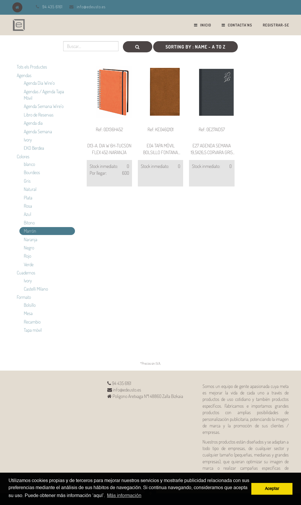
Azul (27, 214)
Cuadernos (26, 273)
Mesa (28, 313)
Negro (29, 248)
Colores (23, 156)
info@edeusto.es (91, 6)
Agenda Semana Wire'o (43, 106)
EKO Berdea (34, 148)
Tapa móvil (33, 330)
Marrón (30, 231)
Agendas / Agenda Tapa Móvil (44, 95)
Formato (24, 297)
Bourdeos (32, 172)
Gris (27, 181)
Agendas (24, 75)
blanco (29, 164)
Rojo (27, 256)
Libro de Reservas (38, 115)
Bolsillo (30, 305)
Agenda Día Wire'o (39, 83)
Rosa (28, 206)
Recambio (32, 322)
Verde (29, 264)
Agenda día (33, 123)
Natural (30, 189)
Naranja (30, 239)
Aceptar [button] (272, 489)
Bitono (29, 223)
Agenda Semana (38, 131)
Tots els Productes (32, 67)
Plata (28, 198)
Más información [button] (124, 496)
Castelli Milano (36, 289)
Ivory (28, 140)
